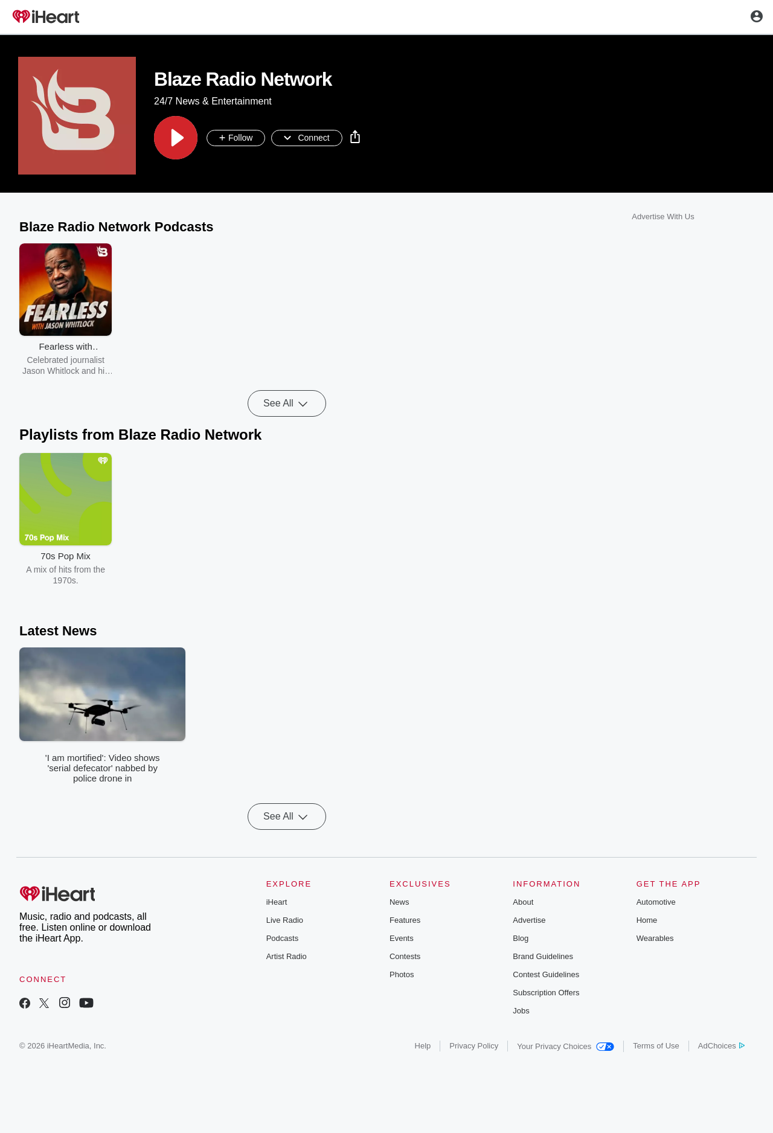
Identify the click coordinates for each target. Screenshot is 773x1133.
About (523, 902)
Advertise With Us (663, 216)
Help (423, 1045)
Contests (405, 956)
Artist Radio (286, 956)
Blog (520, 938)
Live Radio (284, 920)
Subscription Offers (546, 992)
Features (405, 920)
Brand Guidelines (543, 956)
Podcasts (282, 938)
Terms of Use (656, 1045)
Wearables (655, 938)
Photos (402, 974)
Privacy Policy (473, 1045)
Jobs (521, 1010)
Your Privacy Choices (565, 1046)
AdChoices (721, 1045)
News (399, 902)
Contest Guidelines (546, 974)
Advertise (529, 920)
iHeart (276, 902)
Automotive (656, 902)
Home (647, 920)
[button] (175, 138)
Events (402, 938)
